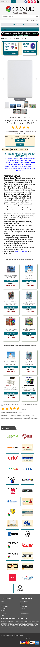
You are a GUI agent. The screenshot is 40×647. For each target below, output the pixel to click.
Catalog (3, 615)
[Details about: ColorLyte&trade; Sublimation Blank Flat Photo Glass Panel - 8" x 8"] (29, 333)
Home (2, 601)
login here (20, 144)
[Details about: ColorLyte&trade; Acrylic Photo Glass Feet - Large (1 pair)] (11, 393)
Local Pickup (23, 608)
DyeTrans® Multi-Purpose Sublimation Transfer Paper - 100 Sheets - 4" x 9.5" (29, 389)
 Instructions (23, 149)
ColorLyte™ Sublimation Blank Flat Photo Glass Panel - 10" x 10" (29, 277)
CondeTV (3, 611)
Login (13, 1)
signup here (20, 140)
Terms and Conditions (17, 638)
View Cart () (32, 20)
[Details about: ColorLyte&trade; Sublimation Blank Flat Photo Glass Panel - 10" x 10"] (29, 281)
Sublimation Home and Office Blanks (11, 52)
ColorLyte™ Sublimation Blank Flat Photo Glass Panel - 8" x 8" (29, 329)
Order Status (4, 608)
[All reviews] (20, 128)
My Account (23, 611)
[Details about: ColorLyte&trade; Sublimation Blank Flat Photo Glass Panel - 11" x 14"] (11, 307)
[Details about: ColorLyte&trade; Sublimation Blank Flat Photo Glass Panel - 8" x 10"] (11, 333)
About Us (3, 604)
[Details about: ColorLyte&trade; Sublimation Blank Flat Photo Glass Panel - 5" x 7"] (11, 281)
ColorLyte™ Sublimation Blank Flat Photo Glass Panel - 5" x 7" (10, 277)
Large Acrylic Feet (20, 251)
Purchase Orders (24, 613)
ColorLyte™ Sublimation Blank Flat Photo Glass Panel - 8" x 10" (10, 329)
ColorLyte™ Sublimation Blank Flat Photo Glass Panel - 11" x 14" (10, 303)
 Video (14, 149)
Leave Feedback (24, 606)
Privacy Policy (27, 638)
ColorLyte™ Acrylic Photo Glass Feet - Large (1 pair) (11, 388)
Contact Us (23, 604)
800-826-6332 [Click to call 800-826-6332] (21, 13)
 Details (6, 149)
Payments (3, 613)
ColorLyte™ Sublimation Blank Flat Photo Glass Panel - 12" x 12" (29, 303)
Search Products (24, 601)
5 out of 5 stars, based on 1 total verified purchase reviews (20, 131)
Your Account (4, 606)
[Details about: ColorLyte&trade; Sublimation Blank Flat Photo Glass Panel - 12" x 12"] (29, 307)
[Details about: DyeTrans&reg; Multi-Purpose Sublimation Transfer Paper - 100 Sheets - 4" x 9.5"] (29, 393)
